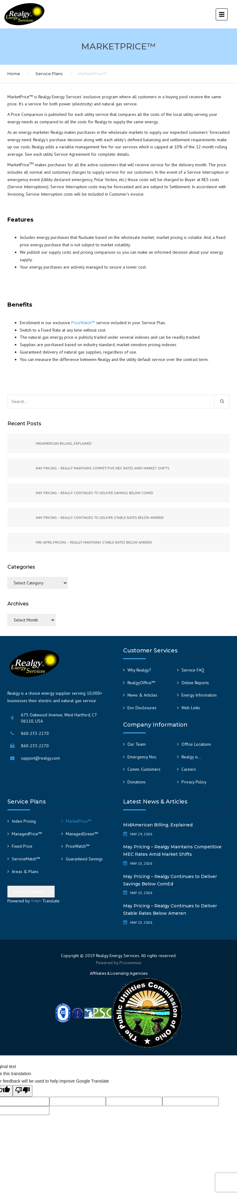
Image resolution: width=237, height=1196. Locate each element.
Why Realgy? (139, 670)
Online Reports (195, 682)
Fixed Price (22, 846)
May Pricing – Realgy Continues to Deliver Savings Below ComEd (170, 880)
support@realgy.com (40, 758)
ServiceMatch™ (26, 859)
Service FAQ (192, 670)
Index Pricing (24, 821)
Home (13, 73)
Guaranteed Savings (84, 859)
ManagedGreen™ (82, 834)
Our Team (136, 744)
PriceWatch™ (83, 322)
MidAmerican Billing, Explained (158, 825)
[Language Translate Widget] (31, 891)
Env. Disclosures (141, 707)
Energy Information (199, 695)
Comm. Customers (143, 769)
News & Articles (142, 695)
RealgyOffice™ (141, 682)
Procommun (130, 962)
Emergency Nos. (142, 757)
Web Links (190, 707)
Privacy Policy (193, 782)
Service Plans (48, 73)
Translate (45, 901)
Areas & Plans (25, 871)
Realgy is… (191, 757)
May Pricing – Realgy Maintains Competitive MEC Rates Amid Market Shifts (172, 850)
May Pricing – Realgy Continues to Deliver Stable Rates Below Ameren (170, 909)
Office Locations (196, 744)
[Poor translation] (22, 1091)
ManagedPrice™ (27, 834)
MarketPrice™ (78, 821)
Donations (136, 782)
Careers (188, 769)
